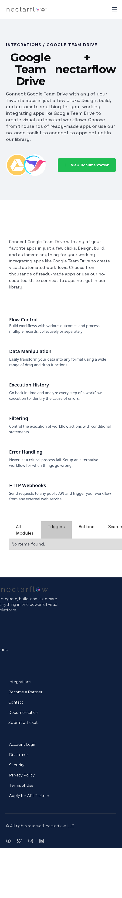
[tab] (25, 530)
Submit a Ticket (23, 722)
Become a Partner (25, 692)
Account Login (22, 744)
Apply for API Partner (29, 795)
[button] (113, 9)
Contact (15, 702)
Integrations (19, 682)
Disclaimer (18, 754)
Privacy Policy (22, 775)
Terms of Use (21, 785)
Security (16, 765)
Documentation (23, 712)
